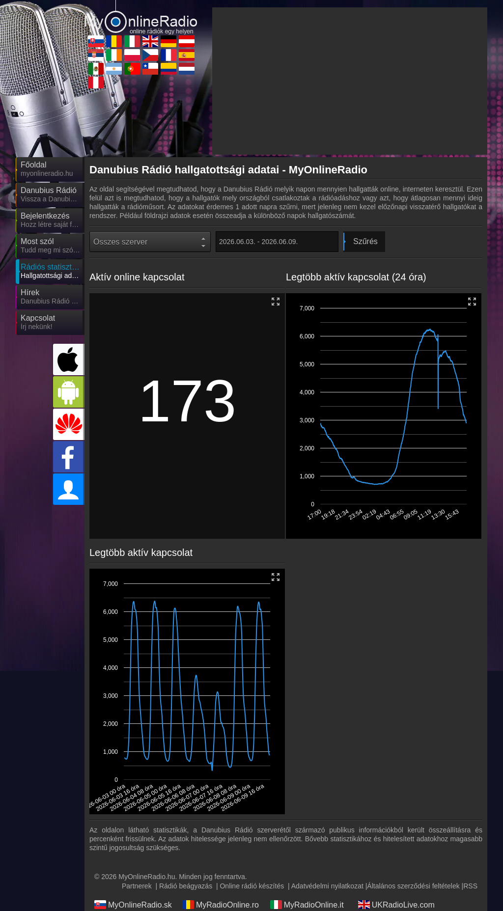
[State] (150, 241)
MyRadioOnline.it (307, 904)
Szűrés (365, 241)
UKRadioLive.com (396, 904)
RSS (470, 886)
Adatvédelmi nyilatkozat (327, 886)
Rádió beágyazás (185, 886)
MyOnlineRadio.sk (133, 904)
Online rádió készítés (252, 886)
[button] (472, 302)
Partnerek (137, 886)
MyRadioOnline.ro (220, 904)
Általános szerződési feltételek (413, 886)
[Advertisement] (349, 81)
